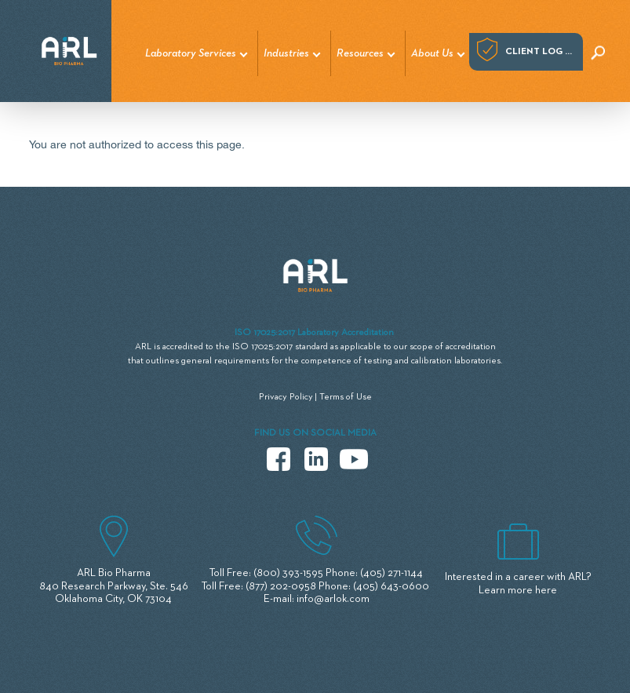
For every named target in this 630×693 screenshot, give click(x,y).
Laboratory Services (190, 53)
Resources (360, 53)
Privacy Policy (286, 397)
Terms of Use (345, 397)
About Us (432, 53)
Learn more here (518, 590)
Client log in (540, 52)
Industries (286, 53)
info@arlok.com (333, 598)
